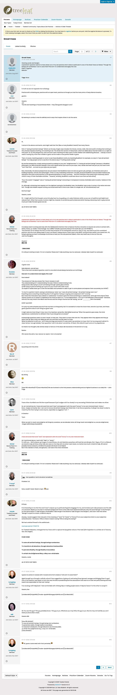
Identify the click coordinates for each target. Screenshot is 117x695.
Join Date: (9, 73)
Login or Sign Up (107, 1)
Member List (28, 23)
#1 (111, 57)
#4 (110, 138)
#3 (111, 114)
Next (110, 667)
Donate (68, 20)
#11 (111, 473)
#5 (111, 216)
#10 (110, 433)
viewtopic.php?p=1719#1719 (30, 526)
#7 (111, 343)
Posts (8, 46)
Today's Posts (17, 23)
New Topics (7, 23)
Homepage (17, 20)
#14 (110, 604)
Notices (28, 20)
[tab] (8, 46)
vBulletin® (58, 685)
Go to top (109, 676)
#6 (111, 261)
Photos (33, 46)
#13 (110, 571)
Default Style (11, 676)
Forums (7, 20)
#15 (110, 640)
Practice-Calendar (41, 20)
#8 (111, 371)
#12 (110, 501)
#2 (111, 85)
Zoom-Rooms (56, 20)
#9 (111, 399)
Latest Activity (20, 46)
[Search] (62, 51)
